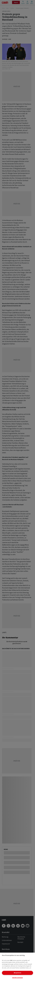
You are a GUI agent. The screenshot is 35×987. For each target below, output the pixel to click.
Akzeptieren (17, 973)
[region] (17, 970)
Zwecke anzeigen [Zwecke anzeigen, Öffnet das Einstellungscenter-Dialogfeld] (17, 977)
